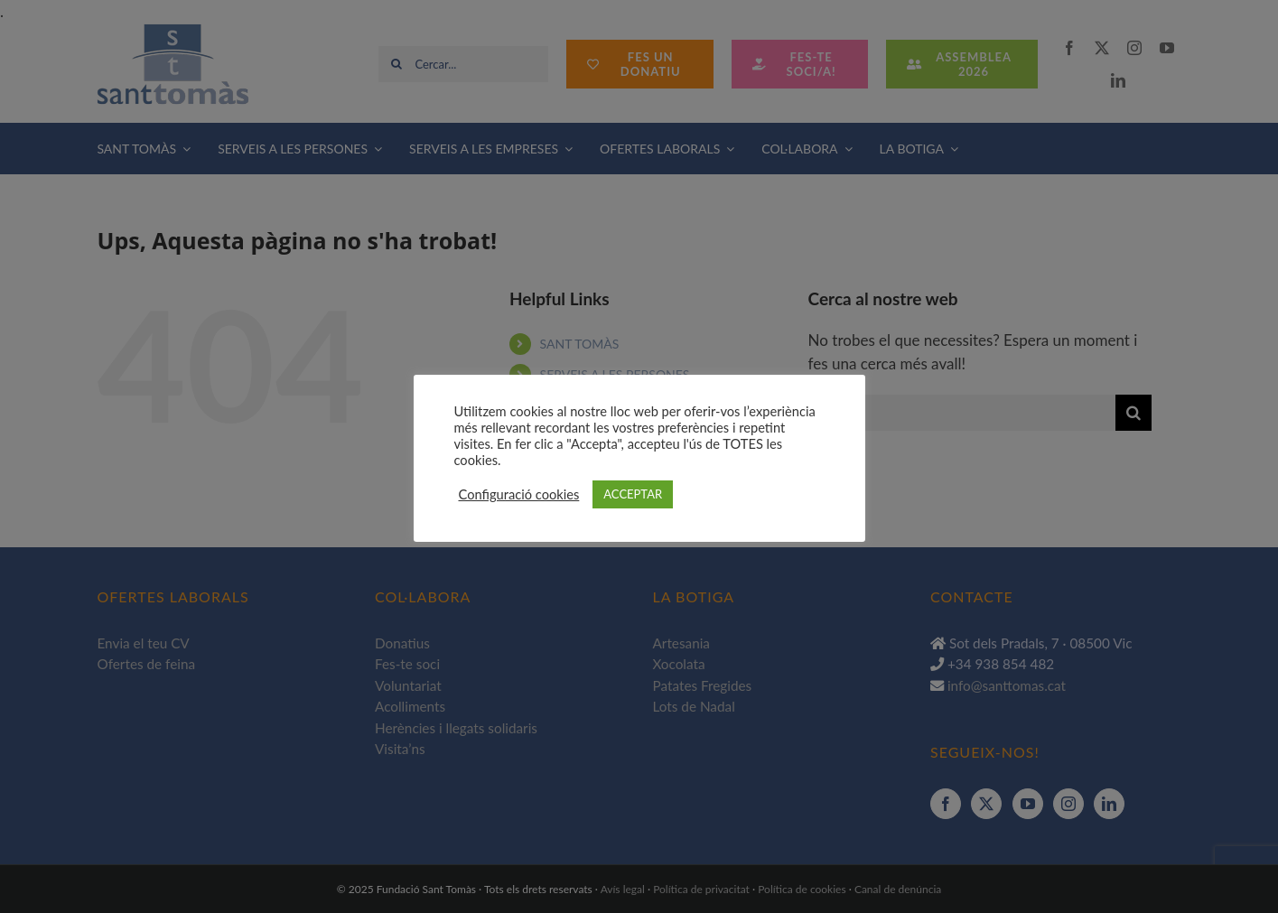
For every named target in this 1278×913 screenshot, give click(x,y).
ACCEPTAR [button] (632, 494)
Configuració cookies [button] (519, 494)
